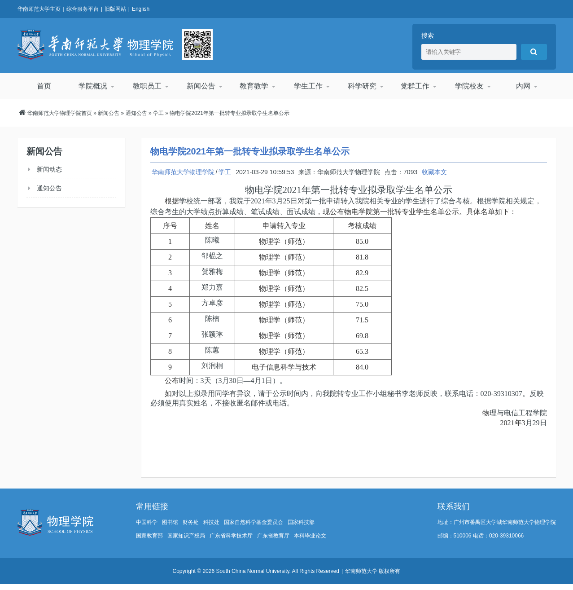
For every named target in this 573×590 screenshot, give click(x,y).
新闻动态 (49, 169)
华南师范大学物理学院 (95, 44)
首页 (44, 86)
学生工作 (307, 86)
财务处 (191, 522)
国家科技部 (301, 522)
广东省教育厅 (273, 536)
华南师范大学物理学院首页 (59, 113)
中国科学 (146, 522)
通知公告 (136, 113)
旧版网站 (115, 9)
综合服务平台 (82, 9)
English (140, 9)
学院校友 (469, 86)
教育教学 (254, 86)
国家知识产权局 (186, 536)
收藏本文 (434, 172)
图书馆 (170, 522)
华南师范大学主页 (39, 9)
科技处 (211, 522)
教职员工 (146, 86)
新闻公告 (200, 86)
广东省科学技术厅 (231, 536)
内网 (523, 86)
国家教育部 (149, 536)
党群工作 (415, 86)
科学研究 (361, 86)
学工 (158, 113)
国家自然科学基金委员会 (253, 522)
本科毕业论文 (310, 536)
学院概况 (93, 86)
